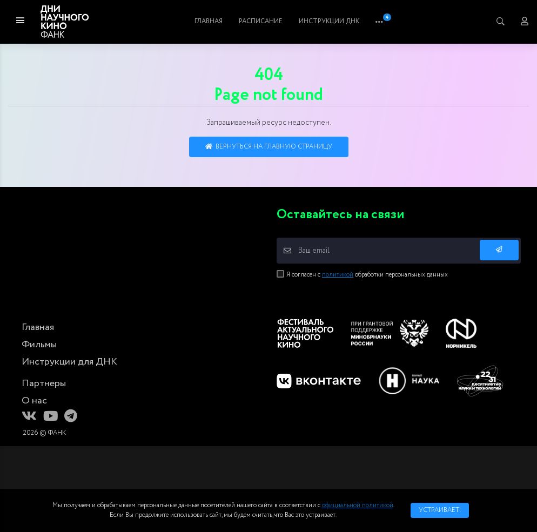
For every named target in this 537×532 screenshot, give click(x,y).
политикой (337, 274)
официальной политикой (357, 505)
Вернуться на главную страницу (268, 146)
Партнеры (44, 383)
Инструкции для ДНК (69, 362)
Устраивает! (440, 510)
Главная (224, 21)
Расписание (322, 21)
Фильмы (269, 21)
